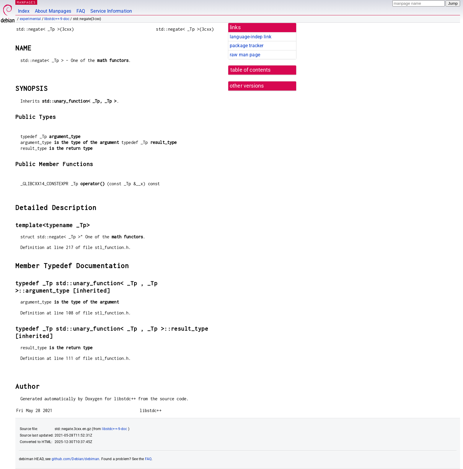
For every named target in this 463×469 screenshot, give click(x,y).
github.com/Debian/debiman (76, 459)
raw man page (245, 55)
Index (24, 11)
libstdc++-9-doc (56, 19)
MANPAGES (26, 2)
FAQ (80, 11)
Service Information (111, 11)
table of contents (250, 70)
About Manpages (53, 11)
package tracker (246, 45)
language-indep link (250, 37)
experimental (30, 19)
